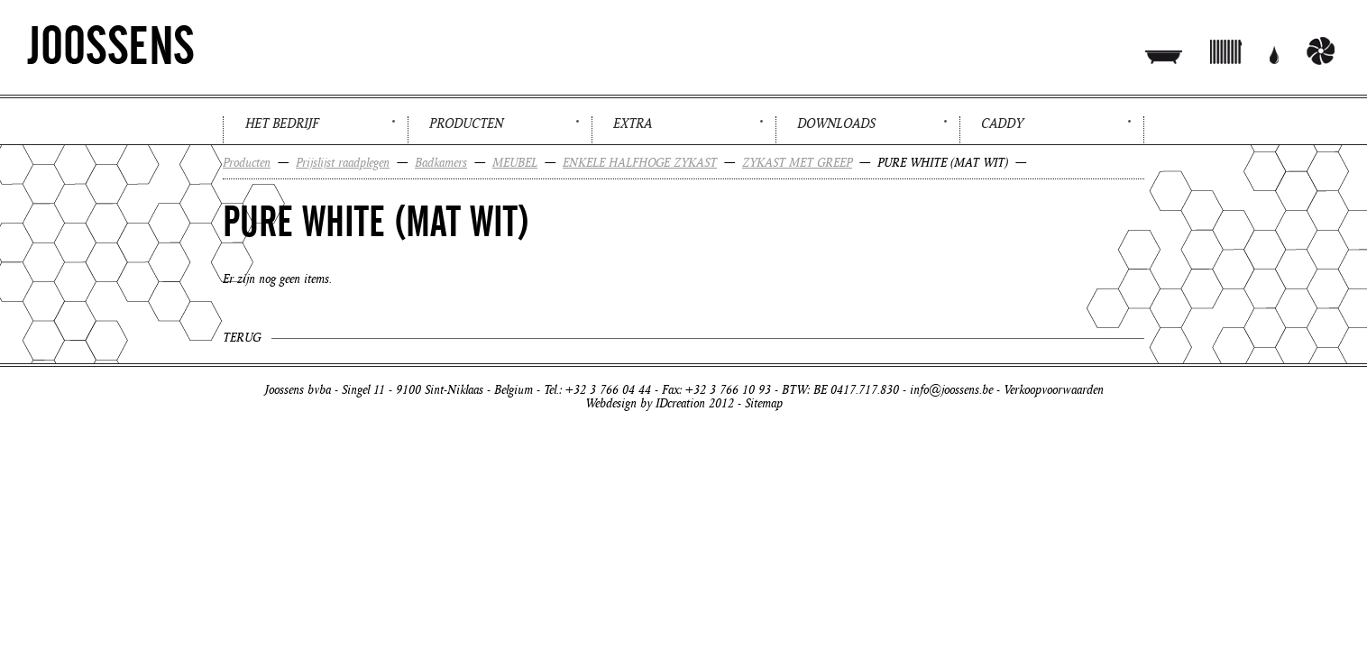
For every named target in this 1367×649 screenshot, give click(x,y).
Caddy (1002, 123)
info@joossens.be (951, 390)
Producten (466, 123)
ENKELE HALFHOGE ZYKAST (640, 162)
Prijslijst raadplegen (343, 162)
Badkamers (441, 162)
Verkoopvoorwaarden (1054, 390)
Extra (632, 123)
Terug (242, 337)
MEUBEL (514, 162)
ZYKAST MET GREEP (797, 162)
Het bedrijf (281, 123)
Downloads (836, 123)
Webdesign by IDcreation (645, 403)
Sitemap (764, 403)
